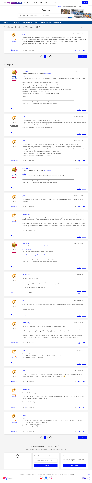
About (47, 2)
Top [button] (89, 474)
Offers (54, 2)
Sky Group (72, 474)
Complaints (60, 474)
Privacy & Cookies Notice (40, 474)
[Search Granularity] (23, 15)
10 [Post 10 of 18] (25, 315)
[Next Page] (50, 56)
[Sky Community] (14, 3)
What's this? (14, 41)
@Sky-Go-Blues (26, 249)
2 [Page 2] (47, 56)
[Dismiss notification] (86, 6)
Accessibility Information (51, 474)
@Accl (24, 76)
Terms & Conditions (30, 474)
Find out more (47, 73)
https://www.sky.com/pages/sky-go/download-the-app (37, 255)
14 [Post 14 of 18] (25, 407)
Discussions (28, 2)
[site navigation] (5, 2)
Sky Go (46, 10)
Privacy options (21, 474)
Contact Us (66, 474)
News (36, 2)
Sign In (85, 2)
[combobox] (49, 15)
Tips (41, 2)
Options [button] (82, 27)
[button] (85, 34)
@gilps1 (24, 174)
